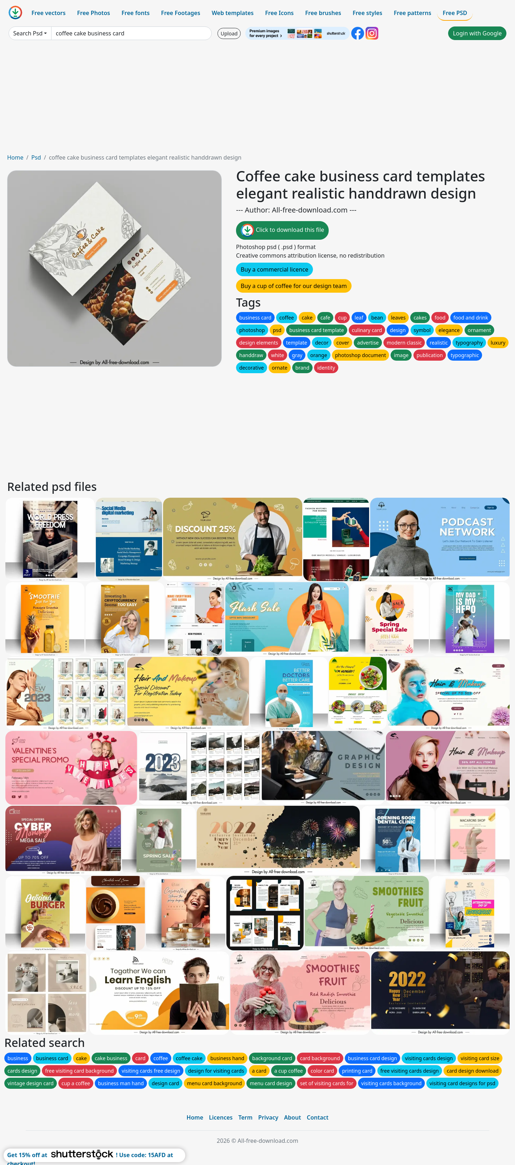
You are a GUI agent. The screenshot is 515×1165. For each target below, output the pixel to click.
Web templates (233, 13)
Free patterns (412, 13)
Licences (220, 1117)
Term (245, 1117)
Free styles (367, 13)
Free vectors (48, 13)
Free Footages (180, 13)
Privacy (268, 1117)
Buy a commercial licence (274, 269)
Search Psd (28, 33)
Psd (36, 157)
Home (15, 157)
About (292, 1117)
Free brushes (323, 13)
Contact (318, 1117)
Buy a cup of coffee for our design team (294, 286)
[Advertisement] (257, 99)
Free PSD (455, 13)
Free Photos (93, 13)
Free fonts (136, 13)
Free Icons (279, 13)
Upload (229, 33)
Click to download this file (282, 230)
